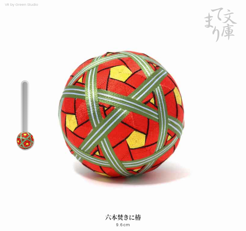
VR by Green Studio (21, 5)
